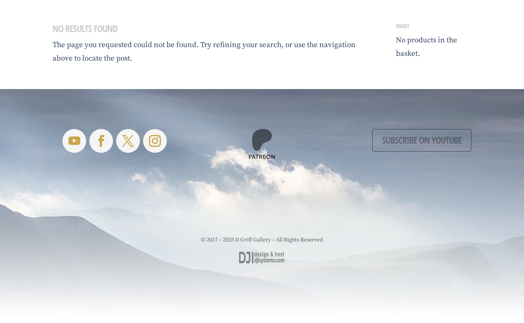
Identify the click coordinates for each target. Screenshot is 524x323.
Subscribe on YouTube (422, 139)
